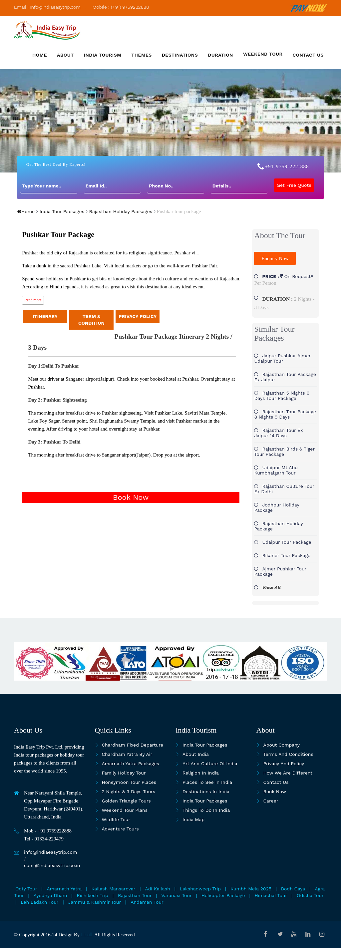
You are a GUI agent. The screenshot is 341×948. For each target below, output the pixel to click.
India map (193, 819)
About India (195, 754)
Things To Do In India (206, 810)
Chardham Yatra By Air (127, 754)
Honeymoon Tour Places (129, 782)
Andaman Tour (147, 902)
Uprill (87, 935)
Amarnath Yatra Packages (130, 763)
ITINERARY (45, 316)
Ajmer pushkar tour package (280, 571)
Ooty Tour (26, 888)
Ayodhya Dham (50, 895)
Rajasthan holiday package (278, 526)
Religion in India (200, 773)
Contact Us (276, 782)
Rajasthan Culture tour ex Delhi (284, 488)
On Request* (283, 280)
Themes (141, 55)
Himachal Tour (271, 895)
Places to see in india (207, 782)
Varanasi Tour (176, 895)
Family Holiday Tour (124, 773)
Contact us (308, 55)
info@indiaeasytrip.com (50, 852)
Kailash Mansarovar (114, 888)
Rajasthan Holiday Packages (120, 211)
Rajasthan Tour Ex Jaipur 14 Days (278, 433)
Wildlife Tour (116, 819)
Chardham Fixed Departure (132, 745)
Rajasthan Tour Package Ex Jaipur (285, 377)
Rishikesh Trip (92, 895)
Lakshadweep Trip (200, 888)
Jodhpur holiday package (276, 507)
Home (39, 55)
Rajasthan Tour (135, 895)
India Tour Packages (61, 211)
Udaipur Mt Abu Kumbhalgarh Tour (276, 470)
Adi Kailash (157, 888)
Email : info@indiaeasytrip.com (47, 7)
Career (270, 800)
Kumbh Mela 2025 (250, 888)
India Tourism (103, 55)
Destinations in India (205, 791)
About (65, 55)
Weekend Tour (263, 54)
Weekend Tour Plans (125, 810)
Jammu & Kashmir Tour (94, 902)
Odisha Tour (310, 895)
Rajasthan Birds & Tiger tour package (284, 451)
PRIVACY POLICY (138, 316)
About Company (281, 745)
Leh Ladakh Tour (39, 902)
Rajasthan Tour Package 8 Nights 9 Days (285, 414)
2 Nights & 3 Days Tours (129, 791)
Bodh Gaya (293, 888)
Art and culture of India (209, 763)
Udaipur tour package (286, 542)
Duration (220, 55)
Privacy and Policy (283, 763)
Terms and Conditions (288, 754)
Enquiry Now (274, 258)
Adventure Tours (120, 828)
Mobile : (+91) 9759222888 (121, 7)
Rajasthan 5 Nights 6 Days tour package (281, 395)
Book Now (131, 497)
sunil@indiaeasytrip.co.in (52, 865)
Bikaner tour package (286, 555)
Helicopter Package (223, 895)
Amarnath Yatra (64, 888)
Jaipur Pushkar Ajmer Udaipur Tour (282, 358)
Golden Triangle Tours (126, 800)
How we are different (288, 773)
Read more (33, 300)
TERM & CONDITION (91, 320)
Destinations (180, 55)
